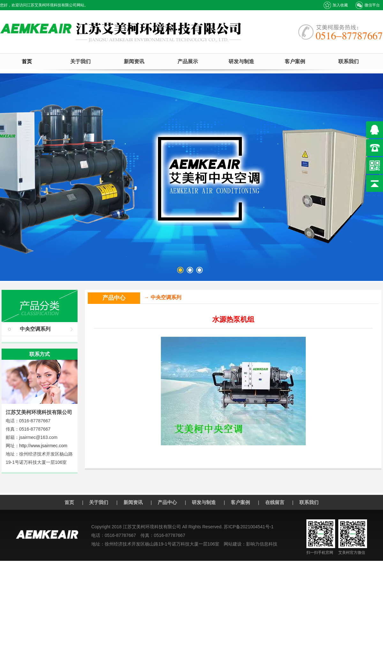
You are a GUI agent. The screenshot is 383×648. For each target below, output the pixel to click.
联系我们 (348, 61)
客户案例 (295, 61)
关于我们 (80, 61)
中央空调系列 (35, 329)
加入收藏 (335, 5)
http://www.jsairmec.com (43, 445)
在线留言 (274, 502)
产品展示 (187, 61)
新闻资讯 (134, 61)
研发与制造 (241, 61)
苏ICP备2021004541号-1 (249, 526)
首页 (27, 61)
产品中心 (167, 502)
